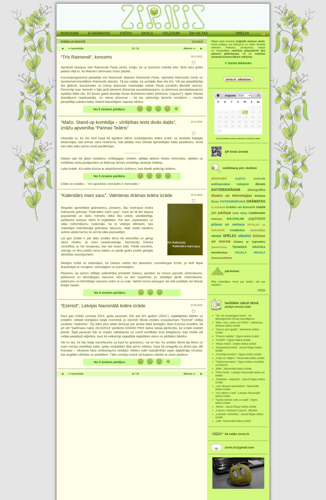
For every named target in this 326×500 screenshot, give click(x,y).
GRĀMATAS (255, 201)
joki (213, 213)
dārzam (260, 184)
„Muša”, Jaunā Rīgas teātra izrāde (235, 406)
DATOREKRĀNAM (225, 190)
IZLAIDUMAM (218, 207)
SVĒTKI (126, 33)
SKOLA (147, 33)
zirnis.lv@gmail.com (239, 447)
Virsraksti (197, 41)
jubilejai (224, 213)
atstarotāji (259, 178)
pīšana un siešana (227, 224)
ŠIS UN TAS (198, 33)
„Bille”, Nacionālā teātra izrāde (233, 368)
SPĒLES (242, 33)
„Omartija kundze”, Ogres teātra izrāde (238, 354)
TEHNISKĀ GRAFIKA (248, 247)
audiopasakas (220, 184)
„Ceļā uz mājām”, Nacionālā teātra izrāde (239, 358)
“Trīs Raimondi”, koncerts (86, 57)
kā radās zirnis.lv (237, 434)
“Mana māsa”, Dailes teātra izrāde (235, 343)
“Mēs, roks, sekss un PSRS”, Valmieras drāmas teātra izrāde (239, 324)
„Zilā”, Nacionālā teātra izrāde (233, 421)
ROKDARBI (70, 33)
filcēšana (259, 195)
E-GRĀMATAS (99, 33)
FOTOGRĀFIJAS (232, 201)
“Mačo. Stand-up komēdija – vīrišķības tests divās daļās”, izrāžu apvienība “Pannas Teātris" (118, 125)
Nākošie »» (189, 48)
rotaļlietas (237, 230)
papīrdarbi (257, 218)
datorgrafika (256, 190)
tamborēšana (219, 247)
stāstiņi (244, 236)
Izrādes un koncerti (73, 41)
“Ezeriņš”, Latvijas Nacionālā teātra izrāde (103, 305)
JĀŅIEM (260, 207)
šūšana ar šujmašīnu (249, 241)
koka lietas (239, 213)
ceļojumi (243, 184)
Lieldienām (257, 213)
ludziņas (216, 218)
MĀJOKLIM (235, 218)
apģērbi (240, 178)
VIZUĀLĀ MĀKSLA (250, 252)
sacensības (257, 230)
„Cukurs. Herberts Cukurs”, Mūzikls (236, 410)
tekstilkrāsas (219, 252)
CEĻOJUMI (171, 33)
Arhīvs (261, 289)
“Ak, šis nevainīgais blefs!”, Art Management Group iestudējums (235, 317)
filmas (215, 201)
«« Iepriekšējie (76, 48)
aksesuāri (219, 178)
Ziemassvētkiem (221, 257)
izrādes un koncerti (240, 207)
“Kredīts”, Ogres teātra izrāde (232, 340)
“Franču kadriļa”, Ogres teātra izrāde (237, 336)
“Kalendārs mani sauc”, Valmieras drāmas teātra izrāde (116, 195)
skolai (216, 236)
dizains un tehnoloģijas (231, 195)
